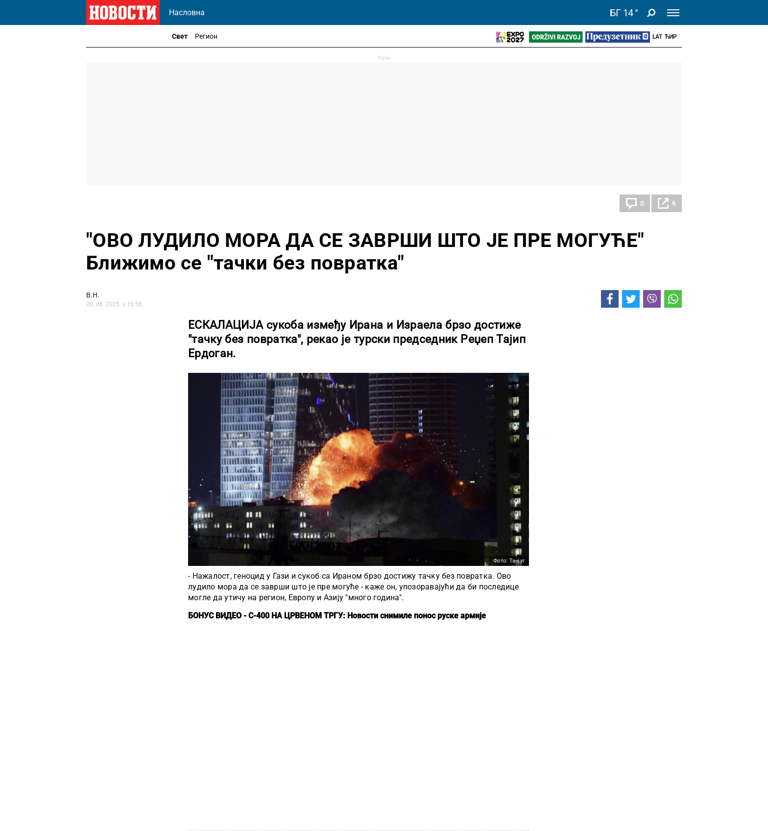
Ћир (671, 36)
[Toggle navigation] (673, 13)
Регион (206, 36)
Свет (180, 36)
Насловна (187, 12)
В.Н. (92, 295)
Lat (657, 36)
